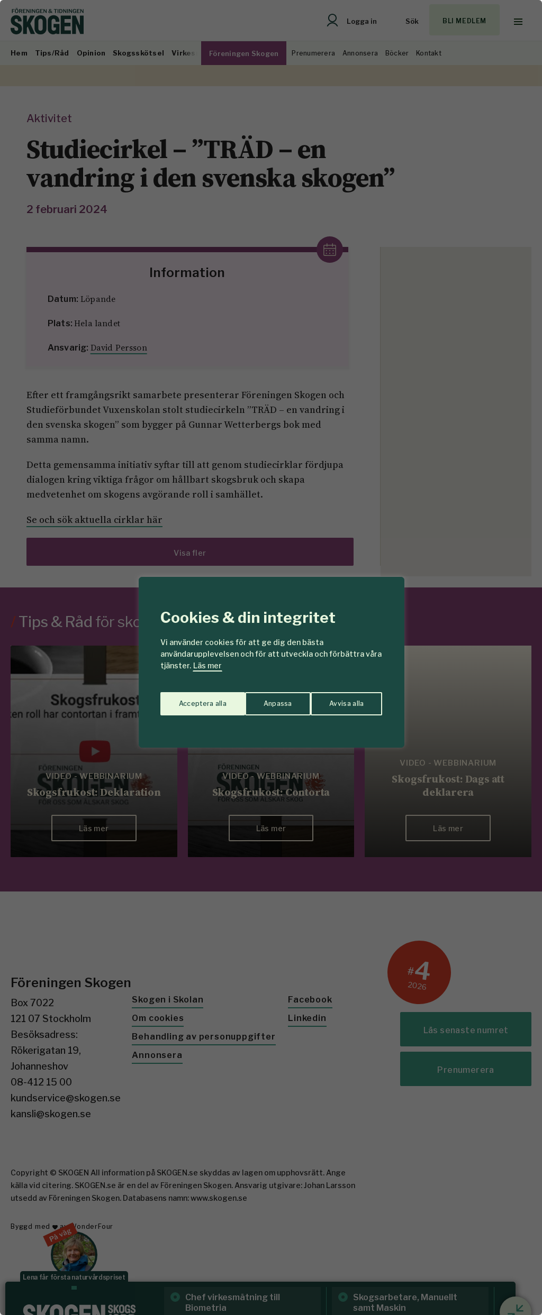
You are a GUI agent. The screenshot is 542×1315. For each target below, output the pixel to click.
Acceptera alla (340, 698)
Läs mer (207, 665)
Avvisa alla (260, 698)
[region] (271, 657)
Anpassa (191, 698)
